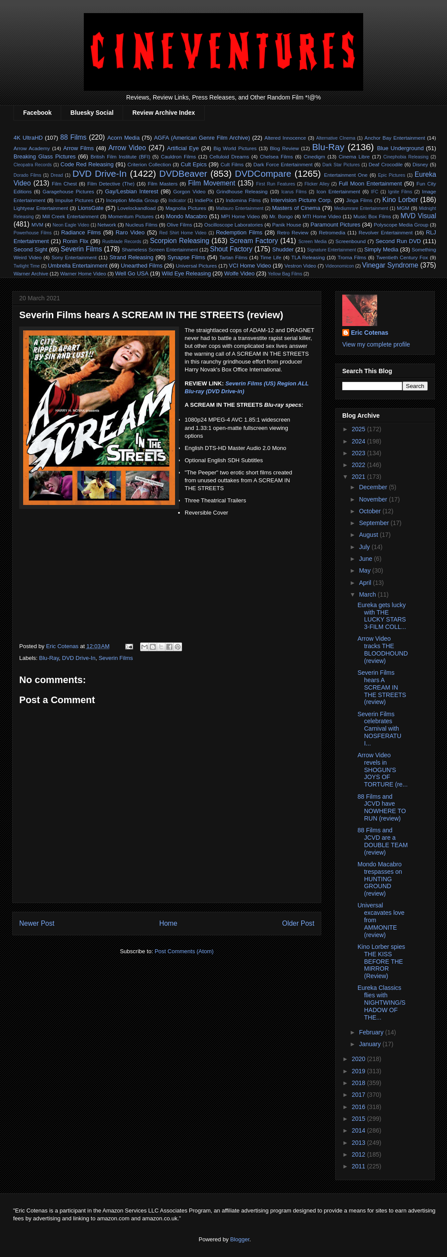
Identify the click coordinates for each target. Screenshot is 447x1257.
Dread (57, 175)
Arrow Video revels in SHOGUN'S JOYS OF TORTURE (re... (383, 770)
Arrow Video (127, 147)
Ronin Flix (76, 241)
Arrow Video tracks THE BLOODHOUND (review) (383, 649)
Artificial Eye (183, 148)
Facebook (37, 112)
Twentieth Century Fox (402, 257)
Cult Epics (193, 164)
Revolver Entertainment (386, 232)
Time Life (271, 257)
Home (168, 923)
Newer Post (37, 923)
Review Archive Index (163, 112)
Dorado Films (27, 175)
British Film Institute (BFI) (120, 156)
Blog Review (284, 148)
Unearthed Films (141, 265)
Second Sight (30, 249)
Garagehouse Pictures (68, 191)
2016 (359, 1106)
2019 (359, 1071)
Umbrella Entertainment (78, 265)
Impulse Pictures (74, 200)
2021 (359, 476)
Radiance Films (81, 232)
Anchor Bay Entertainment (394, 138)
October (370, 511)
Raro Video (130, 232)
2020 (359, 1058)
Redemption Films (239, 232)
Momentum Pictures (131, 216)
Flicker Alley (316, 184)
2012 (359, 1154)
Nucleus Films (141, 224)
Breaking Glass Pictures (45, 156)
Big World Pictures (235, 148)
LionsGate (90, 208)
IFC (374, 191)
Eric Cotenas (370, 332)
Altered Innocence (285, 138)
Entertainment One (346, 175)
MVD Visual (418, 216)
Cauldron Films (178, 156)
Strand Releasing (132, 257)
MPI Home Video (240, 216)
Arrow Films (78, 148)
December (374, 487)
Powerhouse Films (33, 232)
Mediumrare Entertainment (361, 208)
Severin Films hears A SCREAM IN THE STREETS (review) (382, 687)
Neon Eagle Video (70, 225)
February (372, 1032)
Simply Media (381, 249)
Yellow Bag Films (285, 273)
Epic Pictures (391, 175)
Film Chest (64, 183)
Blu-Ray (328, 147)
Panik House (286, 224)
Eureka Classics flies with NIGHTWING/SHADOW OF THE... (382, 1002)
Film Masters (162, 183)
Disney (420, 164)
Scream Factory (254, 240)
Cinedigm (314, 156)
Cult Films (232, 164)
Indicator (177, 200)
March (368, 594)
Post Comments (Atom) (184, 951)
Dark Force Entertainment (283, 164)
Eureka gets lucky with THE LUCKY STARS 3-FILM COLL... (382, 615)
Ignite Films (400, 191)
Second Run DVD (398, 241)
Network (106, 224)
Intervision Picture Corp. (301, 200)
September (374, 522)
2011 (359, 1166)
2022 (359, 464)
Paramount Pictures (335, 224)
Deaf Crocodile (385, 164)
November (374, 499)
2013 (359, 1142)
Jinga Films (359, 200)
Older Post (298, 923)
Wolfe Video (239, 273)
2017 (359, 1094)
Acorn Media (123, 137)
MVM (37, 224)
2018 (359, 1082)
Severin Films (81, 249)
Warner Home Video (83, 273)
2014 (359, 1130)
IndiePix (204, 200)
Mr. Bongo (281, 216)
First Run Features (275, 184)
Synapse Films (186, 257)
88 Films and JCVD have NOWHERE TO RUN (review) (382, 807)
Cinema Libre (354, 156)
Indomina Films (243, 200)
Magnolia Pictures (185, 208)
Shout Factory (231, 249)
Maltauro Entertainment (240, 208)
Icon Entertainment (338, 191)
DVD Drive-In (99, 173)
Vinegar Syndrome (390, 265)
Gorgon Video (189, 191)
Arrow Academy (32, 148)
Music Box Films (372, 216)
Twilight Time (27, 266)
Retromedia (332, 232)
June (366, 558)
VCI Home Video (250, 265)
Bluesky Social (91, 112)
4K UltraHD (28, 137)
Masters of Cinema (296, 208)
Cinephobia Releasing (406, 157)
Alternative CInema (335, 138)
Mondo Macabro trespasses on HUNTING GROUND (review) (380, 879)
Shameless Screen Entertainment (160, 249)
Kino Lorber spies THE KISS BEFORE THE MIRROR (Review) (381, 961)
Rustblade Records (121, 241)
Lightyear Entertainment (41, 208)
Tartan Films (233, 257)
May (365, 570)
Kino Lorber (400, 199)
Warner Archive (31, 273)
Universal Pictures (196, 265)
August (369, 534)
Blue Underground (400, 148)
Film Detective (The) (110, 183)
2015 (359, 1118)
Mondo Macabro (186, 216)
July (365, 546)
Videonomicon (339, 266)
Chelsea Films (276, 156)
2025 (359, 429)
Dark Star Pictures (341, 164)
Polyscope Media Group (401, 224)
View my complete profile (376, 344)
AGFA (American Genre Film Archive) (202, 137)
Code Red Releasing (87, 164)
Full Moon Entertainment (370, 183)
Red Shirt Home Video (182, 232)
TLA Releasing (308, 257)
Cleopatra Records (33, 164)
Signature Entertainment (331, 249)
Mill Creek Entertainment (70, 216)
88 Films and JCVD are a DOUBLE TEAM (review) (383, 841)
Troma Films (351, 257)
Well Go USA (131, 273)
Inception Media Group (132, 200)
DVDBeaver (183, 173)
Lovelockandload (136, 208)
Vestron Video (300, 265)
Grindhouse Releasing (242, 191)
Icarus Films (293, 191)
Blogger (239, 1239)
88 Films (73, 137)
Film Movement (211, 183)
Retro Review (293, 232)
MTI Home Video (322, 216)
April (366, 582)
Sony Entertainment (74, 257)
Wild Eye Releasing (186, 273)
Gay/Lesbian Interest (131, 191)
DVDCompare (263, 173)
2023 (359, 453)
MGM (403, 208)
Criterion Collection (149, 164)
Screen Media (312, 241)
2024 (359, 441)
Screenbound (350, 241)
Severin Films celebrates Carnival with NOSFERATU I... (379, 729)
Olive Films (179, 224)
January (370, 1044)
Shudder (283, 249)
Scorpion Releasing (179, 240)
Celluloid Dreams (229, 156)
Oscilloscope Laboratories (233, 224)
